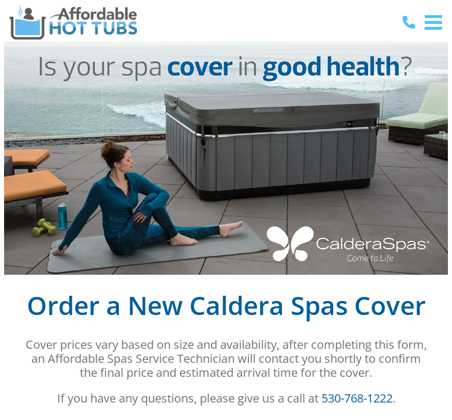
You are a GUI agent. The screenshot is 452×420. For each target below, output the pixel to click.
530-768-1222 (357, 398)
